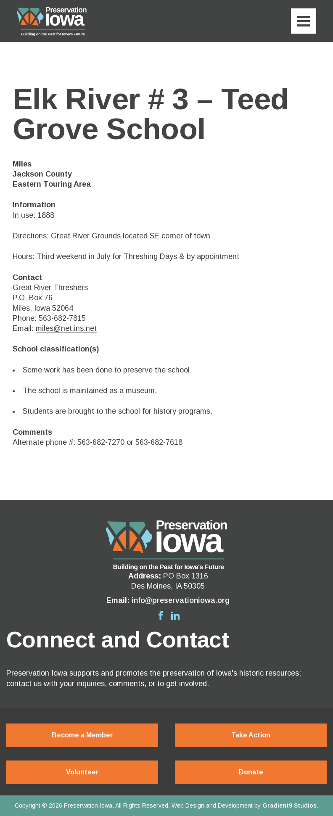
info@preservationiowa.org (181, 600)
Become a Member (82, 735)
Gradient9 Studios (289, 805)
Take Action (250, 735)
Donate (251, 772)
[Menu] (303, 21)
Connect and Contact (117, 639)
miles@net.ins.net (66, 328)
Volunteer (82, 772)
